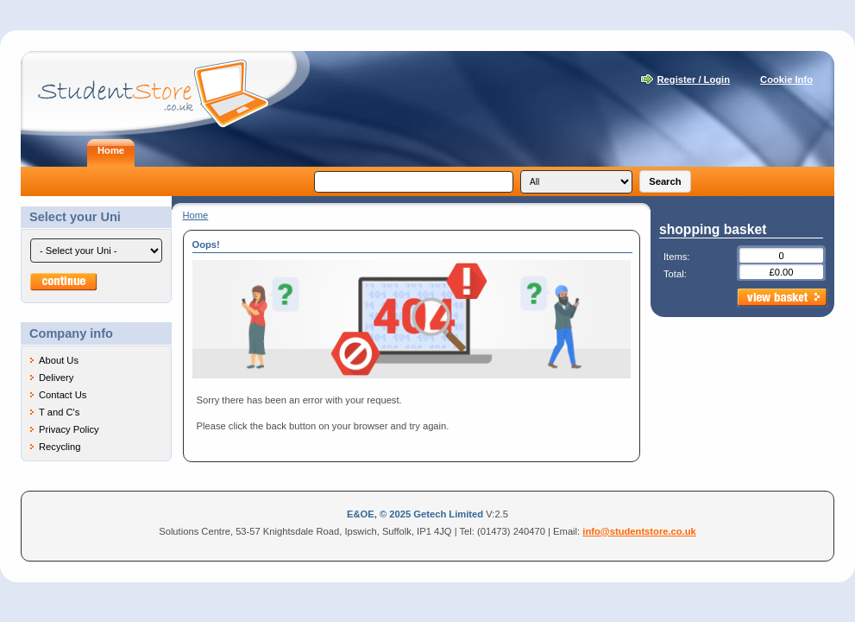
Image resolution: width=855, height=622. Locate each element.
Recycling (60, 446)
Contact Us (62, 395)
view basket (782, 298)
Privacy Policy (69, 429)
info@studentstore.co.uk (639, 531)
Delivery (56, 377)
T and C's (59, 412)
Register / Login (694, 79)
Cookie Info (786, 79)
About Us (59, 360)
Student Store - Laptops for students (165, 93)
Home (196, 215)
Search (665, 181)
